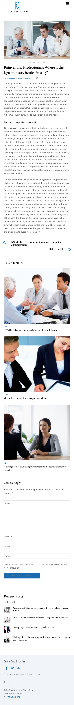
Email (8, 546)
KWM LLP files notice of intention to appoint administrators (36, 243)
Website (9, 556)
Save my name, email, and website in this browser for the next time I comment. (36, 566)
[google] (18, 668)
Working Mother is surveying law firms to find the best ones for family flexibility (41, 638)
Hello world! (56, 249)
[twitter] (12, 668)
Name (8, 537)
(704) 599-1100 (13, 697)
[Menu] (67, 3)
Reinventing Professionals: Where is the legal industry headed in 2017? (33, 70)
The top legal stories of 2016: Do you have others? (25, 398)
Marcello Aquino (13, 78)
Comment (10, 503)
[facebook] (6, 668)
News (27, 78)
